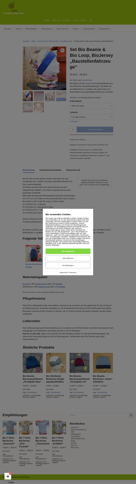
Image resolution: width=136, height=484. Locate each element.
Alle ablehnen (68, 258)
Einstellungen (68, 265)
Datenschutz (64, 272)
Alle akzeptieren (68, 251)
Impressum (72, 272)
